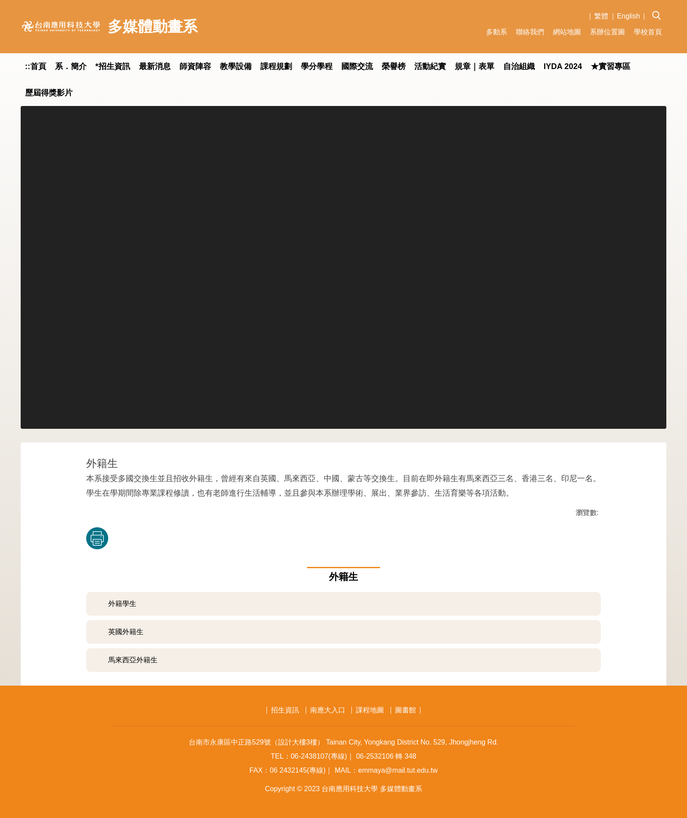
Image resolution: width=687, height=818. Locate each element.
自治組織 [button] (519, 66)
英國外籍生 (125, 631)
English (628, 16)
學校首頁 (648, 32)
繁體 (601, 16)
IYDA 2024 (563, 66)
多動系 (496, 32)
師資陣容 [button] (195, 66)
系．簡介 (71, 66)
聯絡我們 (530, 32)
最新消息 (155, 66)
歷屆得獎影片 (49, 92)
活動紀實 (430, 66)
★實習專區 (610, 66)
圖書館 (405, 710)
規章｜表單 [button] (474, 66)
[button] (659, 9)
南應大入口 (327, 710)
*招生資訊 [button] (112, 66)
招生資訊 (285, 710)
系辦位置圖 (607, 32)
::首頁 (35, 66)
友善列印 (97, 538)
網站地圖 (567, 32)
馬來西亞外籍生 (132, 660)
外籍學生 (122, 603)
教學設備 (236, 66)
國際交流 (357, 66)
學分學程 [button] (317, 66)
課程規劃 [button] (276, 66)
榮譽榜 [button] (394, 66)
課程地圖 (370, 710)
